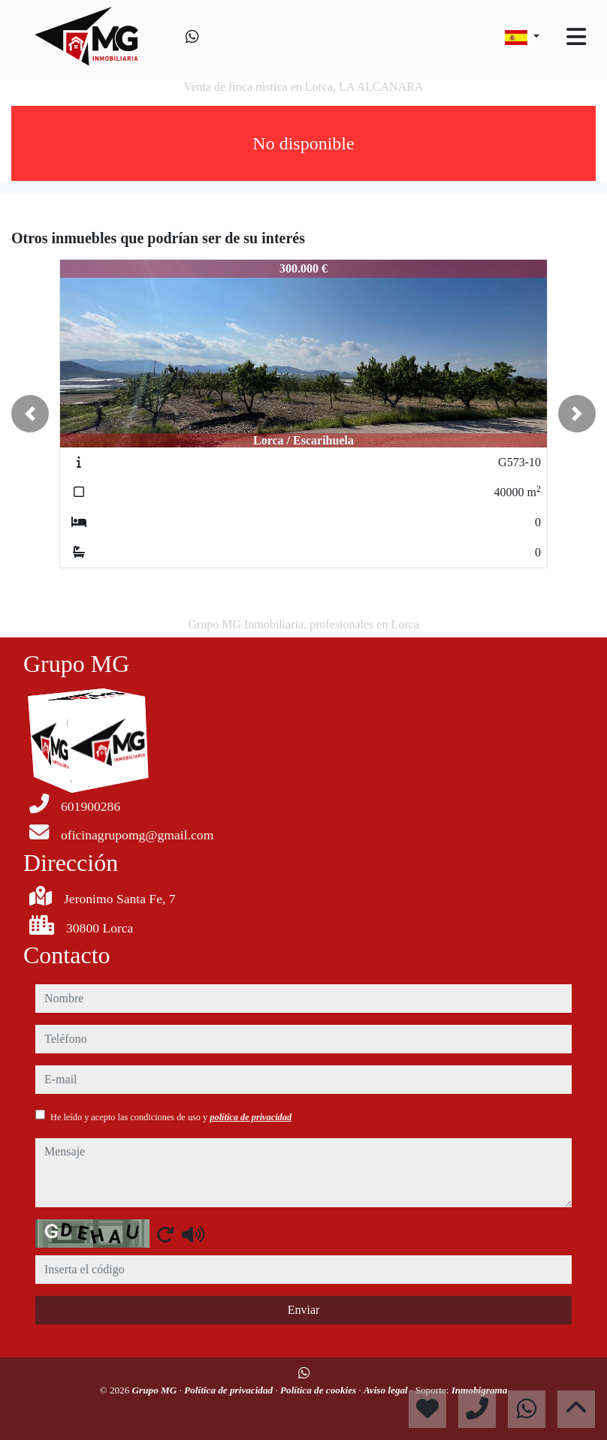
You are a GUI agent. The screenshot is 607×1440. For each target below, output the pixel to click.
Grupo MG (156, 1390)
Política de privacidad (229, 1390)
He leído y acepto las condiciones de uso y (170, 1117)
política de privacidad (250, 1117)
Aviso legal (387, 1390)
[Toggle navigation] (576, 37)
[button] (30, 413)
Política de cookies (319, 1390)
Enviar (304, 1309)
